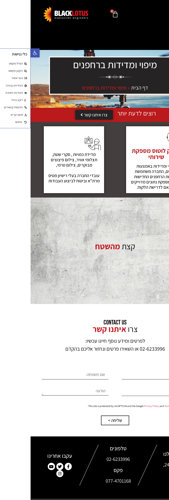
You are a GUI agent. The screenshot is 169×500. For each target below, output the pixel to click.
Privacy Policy (121, 406)
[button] (4, 52)
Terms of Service (142, 406)
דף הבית (109, 87)
